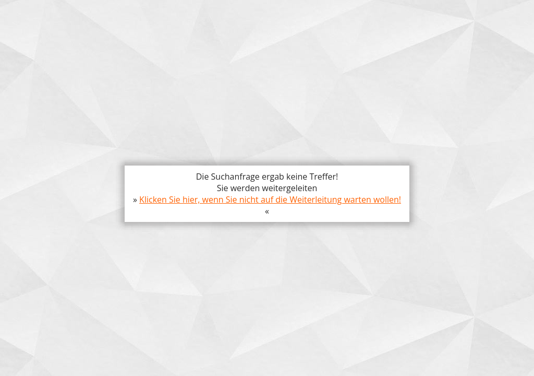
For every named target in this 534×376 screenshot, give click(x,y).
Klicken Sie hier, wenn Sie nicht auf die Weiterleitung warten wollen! (270, 199)
